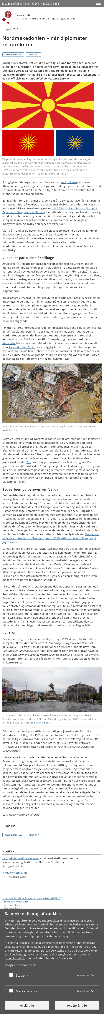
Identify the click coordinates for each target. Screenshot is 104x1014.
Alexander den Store (22, 347)
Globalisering (13, 54)
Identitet (33, 54)
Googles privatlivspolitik (20, 965)
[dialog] (52, 961)
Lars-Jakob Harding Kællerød (20, 858)
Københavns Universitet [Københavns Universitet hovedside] (15, 901)
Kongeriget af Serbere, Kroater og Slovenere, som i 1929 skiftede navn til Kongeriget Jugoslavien (50, 538)
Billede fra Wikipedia (38, 722)
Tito (29, 462)
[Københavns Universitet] (7, 17)
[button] (98, 3)
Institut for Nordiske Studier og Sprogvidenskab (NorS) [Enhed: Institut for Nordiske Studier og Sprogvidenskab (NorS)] (31, 898)
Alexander (9, 343)
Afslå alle (27, 1005)
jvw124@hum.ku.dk (14, 872)
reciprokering (69, 182)
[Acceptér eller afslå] (12, 975)
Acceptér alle (77, 1005)
